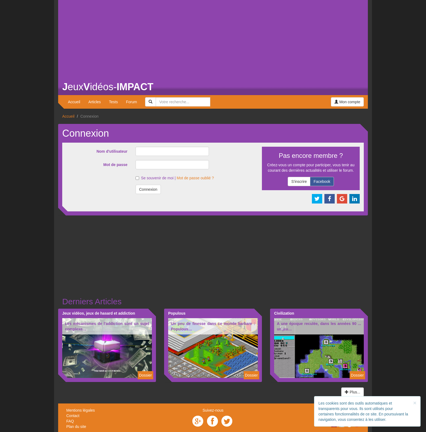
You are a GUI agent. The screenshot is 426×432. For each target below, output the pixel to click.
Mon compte (347, 102)
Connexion (148, 189)
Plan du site (76, 426)
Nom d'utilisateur (111, 151)
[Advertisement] (213, 38)
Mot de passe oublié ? (195, 178)
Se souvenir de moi (155, 178)
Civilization (284, 313)
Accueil (74, 102)
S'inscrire (299, 181)
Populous (177, 313)
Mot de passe (115, 164)
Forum (131, 102)
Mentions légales (80, 410)
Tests (113, 102)
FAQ (70, 421)
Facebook (322, 181)
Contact (72, 416)
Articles (94, 102)
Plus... (352, 392)
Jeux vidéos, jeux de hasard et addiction (98, 313)
